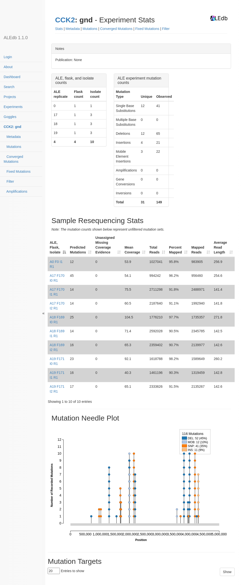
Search (9, 87)
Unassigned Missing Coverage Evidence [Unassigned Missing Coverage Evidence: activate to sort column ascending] (105, 245)
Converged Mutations (13, 159)
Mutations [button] (90, 29)
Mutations (12, 147)
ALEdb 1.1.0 (16, 37)
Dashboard (12, 77)
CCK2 (65, 20)
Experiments (13, 107)
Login (8, 57)
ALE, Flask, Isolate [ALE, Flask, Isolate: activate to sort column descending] (55, 247)
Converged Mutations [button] (116, 29)
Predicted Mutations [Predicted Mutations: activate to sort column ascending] (78, 249)
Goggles (10, 117)
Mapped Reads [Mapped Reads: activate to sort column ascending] (197, 249)
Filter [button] (165, 29)
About (8, 67)
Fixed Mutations (17, 171)
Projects (10, 97)
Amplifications (15, 191)
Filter (9, 181)
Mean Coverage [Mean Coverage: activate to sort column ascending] (132, 249)
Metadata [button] (73, 29)
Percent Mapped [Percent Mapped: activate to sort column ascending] (175, 249)
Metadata (12, 137)
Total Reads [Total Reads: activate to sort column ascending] (154, 249)
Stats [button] (59, 29)
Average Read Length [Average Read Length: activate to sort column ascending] (220, 247)
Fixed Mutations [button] (147, 29)
